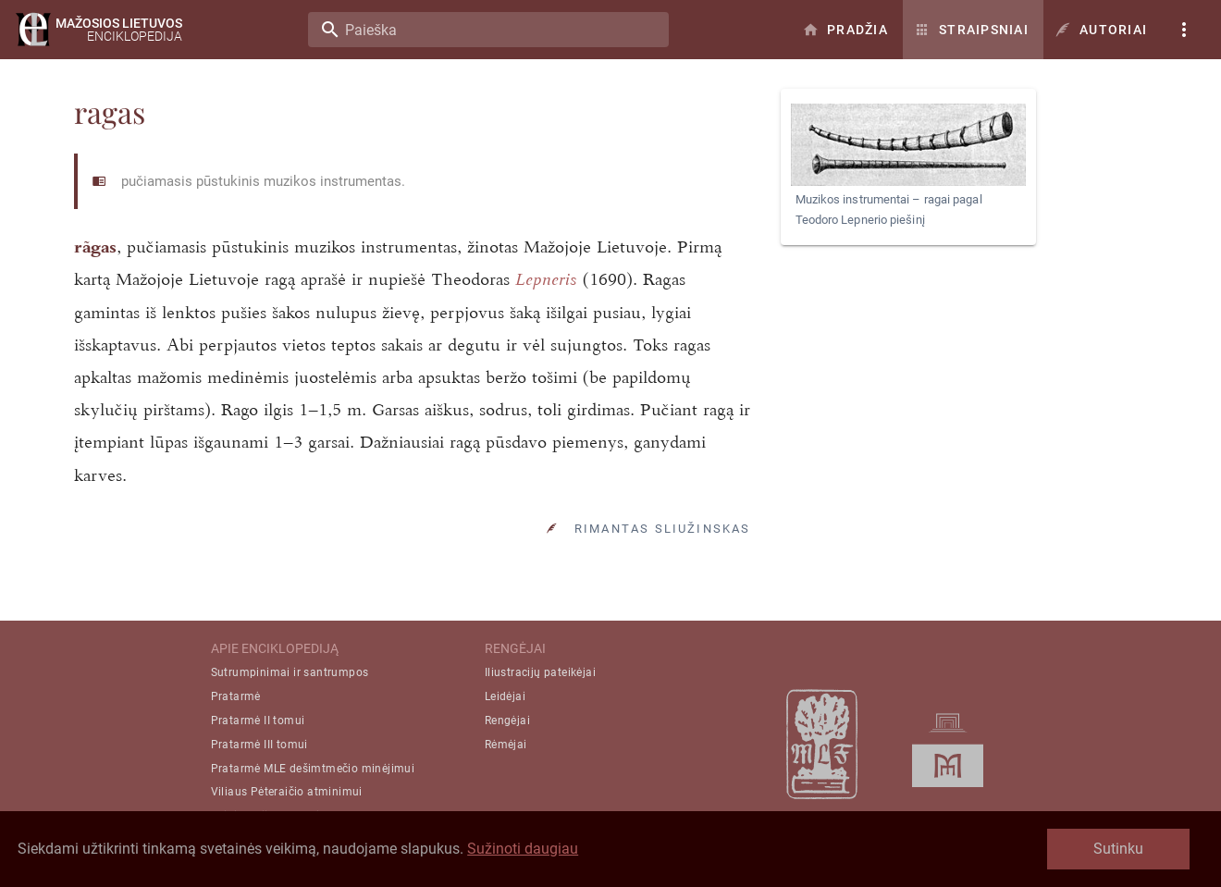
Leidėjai (505, 696)
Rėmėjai (506, 744)
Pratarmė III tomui (259, 744)
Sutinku (1118, 848)
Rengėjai (507, 720)
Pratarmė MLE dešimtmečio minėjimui (313, 768)
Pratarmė (236, 696)
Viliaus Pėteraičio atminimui (287, 791)
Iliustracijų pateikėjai (540, 672)
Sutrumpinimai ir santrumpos (290, 672)
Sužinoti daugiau (522, 848)
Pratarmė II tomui (258, 720)
